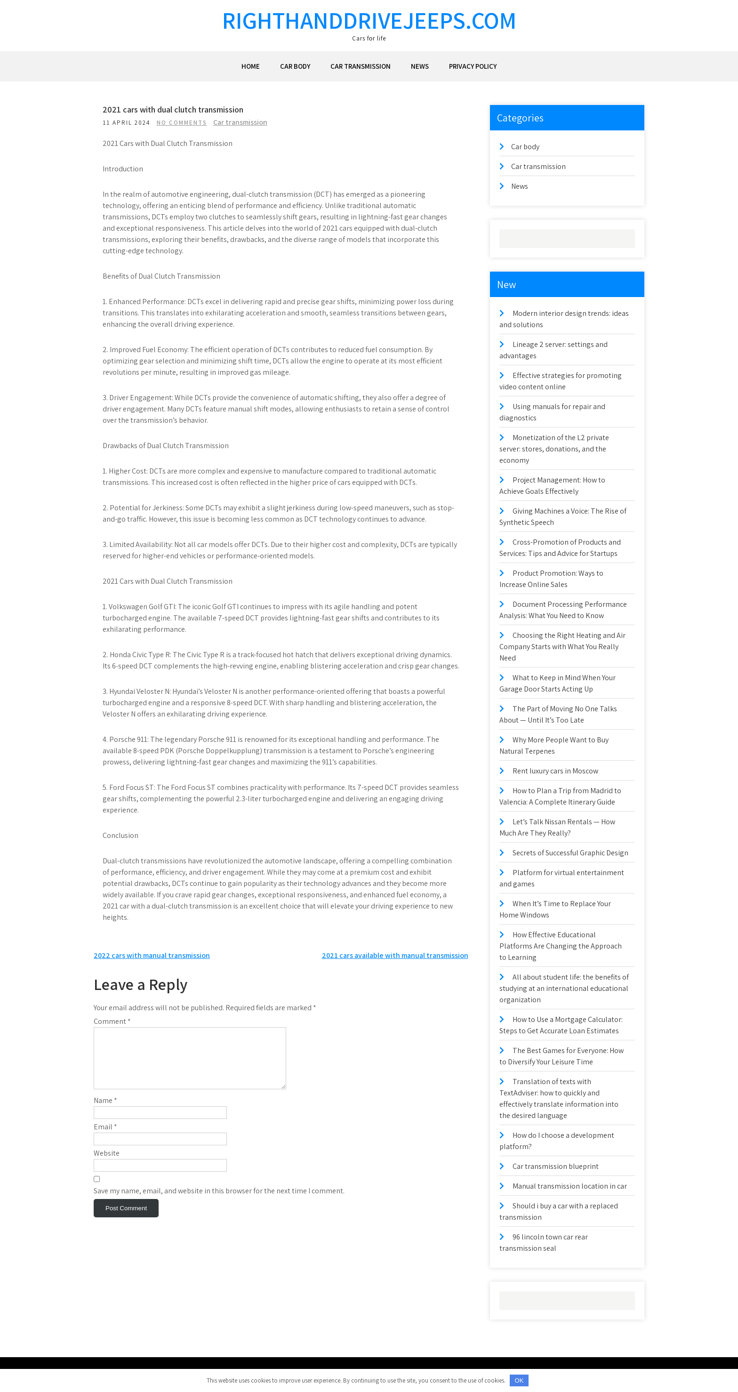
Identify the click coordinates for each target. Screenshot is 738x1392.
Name (105, 1123)
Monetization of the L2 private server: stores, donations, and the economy (554, 449)
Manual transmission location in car (570, 1186)
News (420, 66)
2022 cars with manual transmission (152, 967)
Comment (112, 1033)
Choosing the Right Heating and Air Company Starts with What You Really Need (562, 646)
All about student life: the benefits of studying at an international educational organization (564, 988)
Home (250, 66)
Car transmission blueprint (556, 1166)
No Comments (185, 123)
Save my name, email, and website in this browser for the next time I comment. (219, 1213)
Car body (295, 66)
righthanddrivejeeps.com (369, 20)
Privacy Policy (473, 66)
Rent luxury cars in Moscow (555, 771)
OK (519, 1380)
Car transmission (360, 66)
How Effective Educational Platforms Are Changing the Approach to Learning (560, 946)
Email (105, 1149)
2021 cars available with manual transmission (395, 967)
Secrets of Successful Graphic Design (570, 853)
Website (107, 1176)
